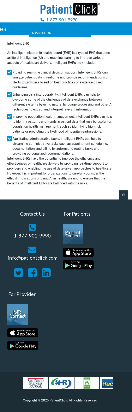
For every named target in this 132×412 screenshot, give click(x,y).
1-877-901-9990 (32, 236)
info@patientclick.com (33, 258)
